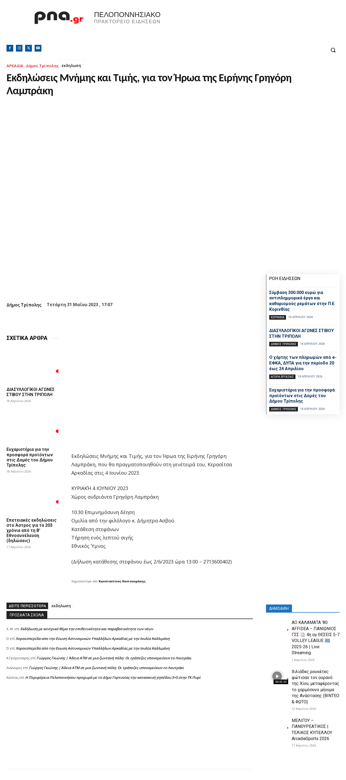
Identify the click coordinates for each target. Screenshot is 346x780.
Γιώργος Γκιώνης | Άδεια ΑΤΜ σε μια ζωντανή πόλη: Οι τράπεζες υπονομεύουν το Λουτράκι (113, 658)
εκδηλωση (71, 65)
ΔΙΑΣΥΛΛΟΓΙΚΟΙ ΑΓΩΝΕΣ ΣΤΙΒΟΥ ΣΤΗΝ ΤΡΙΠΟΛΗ (30, 392)
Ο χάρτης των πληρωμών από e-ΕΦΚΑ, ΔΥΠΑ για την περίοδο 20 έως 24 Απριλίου (303, 363)
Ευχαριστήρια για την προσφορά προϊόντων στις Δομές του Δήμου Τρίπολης (29, 457)
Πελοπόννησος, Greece (248, 25)
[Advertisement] (129, 731)
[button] (333, 49)
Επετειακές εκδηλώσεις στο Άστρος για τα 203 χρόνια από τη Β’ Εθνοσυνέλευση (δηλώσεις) (31, 530)
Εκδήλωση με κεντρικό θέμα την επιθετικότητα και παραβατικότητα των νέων (86, 628)
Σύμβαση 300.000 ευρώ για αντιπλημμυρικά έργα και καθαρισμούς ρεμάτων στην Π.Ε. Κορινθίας (302, 301)
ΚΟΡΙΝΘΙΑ (277, 317)
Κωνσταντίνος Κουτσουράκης (122, 581)
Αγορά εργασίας (282, 377)
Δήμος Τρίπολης (42, 65)
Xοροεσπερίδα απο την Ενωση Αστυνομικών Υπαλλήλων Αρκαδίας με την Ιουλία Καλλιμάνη (92, 638)
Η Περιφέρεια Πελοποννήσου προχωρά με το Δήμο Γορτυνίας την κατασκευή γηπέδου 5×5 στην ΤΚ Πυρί (113, 677)
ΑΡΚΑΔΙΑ (14, 65)
